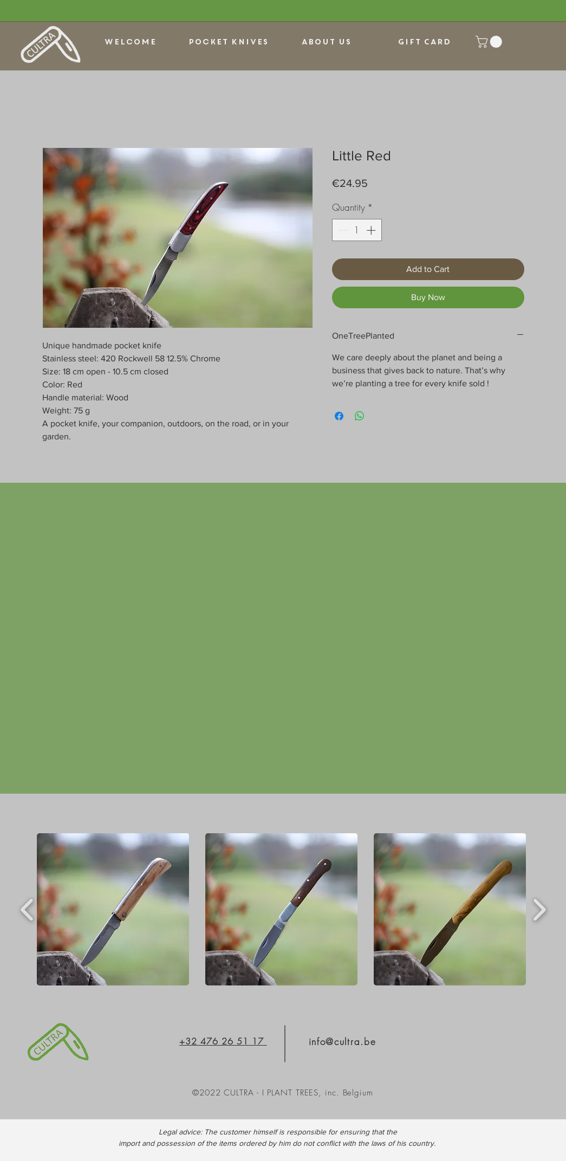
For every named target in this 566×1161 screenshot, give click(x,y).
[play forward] (539, 910)
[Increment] (372, 230)
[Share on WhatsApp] (359, 416)
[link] (490, 42)
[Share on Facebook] (339, 416)
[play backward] (27, 910)
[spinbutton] (356, 230)
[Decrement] (342, 230)
